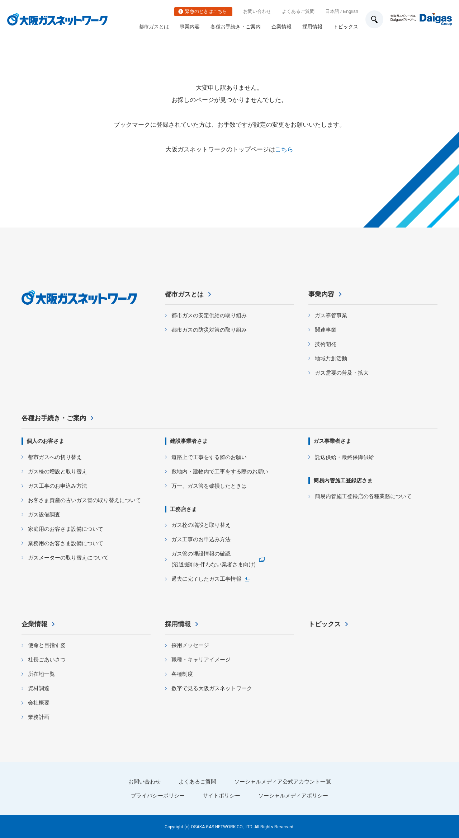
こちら (284, 149)
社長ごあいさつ (47, 659)
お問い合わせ (257, 11)
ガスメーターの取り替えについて (68, 557)
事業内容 (190, 26)
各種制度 (182, 674)
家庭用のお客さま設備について (65, 529)
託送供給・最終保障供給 (344, 457)
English (350, 11)
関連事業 (325, 330)
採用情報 (312, 26)
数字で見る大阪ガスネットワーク (211, 688)
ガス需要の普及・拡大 (342, 373)
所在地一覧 (41, 674)
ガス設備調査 (44, 514)
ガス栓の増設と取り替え (57, 471)
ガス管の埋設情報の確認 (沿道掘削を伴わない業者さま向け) (213, 559)
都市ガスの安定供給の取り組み (209, 315)
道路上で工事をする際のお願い (209, 457)
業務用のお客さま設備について (65, 543)
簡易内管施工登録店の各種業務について (363, 496)
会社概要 (38, 702)
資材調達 (38, 688)
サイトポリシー (221, 795)
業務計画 (38, 717)
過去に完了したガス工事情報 (206, 579)
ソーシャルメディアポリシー (293, 795)
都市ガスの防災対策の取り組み (209, 330)
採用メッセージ (190, 645)
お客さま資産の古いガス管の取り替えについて (84, 500)
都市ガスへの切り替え (55, 457)
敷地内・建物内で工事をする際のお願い (219, 471)
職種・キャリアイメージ (201, 659)
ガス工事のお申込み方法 (57, 486)
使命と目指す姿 (47, 645)
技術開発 (325, 344)
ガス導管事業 (331, 315)
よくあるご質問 (298, 11)
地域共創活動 (331, 358)
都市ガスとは (154, 26)
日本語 (332, 11)
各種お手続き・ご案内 (235, 26)
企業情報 (281, 26)
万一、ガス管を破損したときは (209, 486)
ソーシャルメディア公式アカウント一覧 (282, 781)
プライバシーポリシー (158, 795)
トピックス (345, 26)
